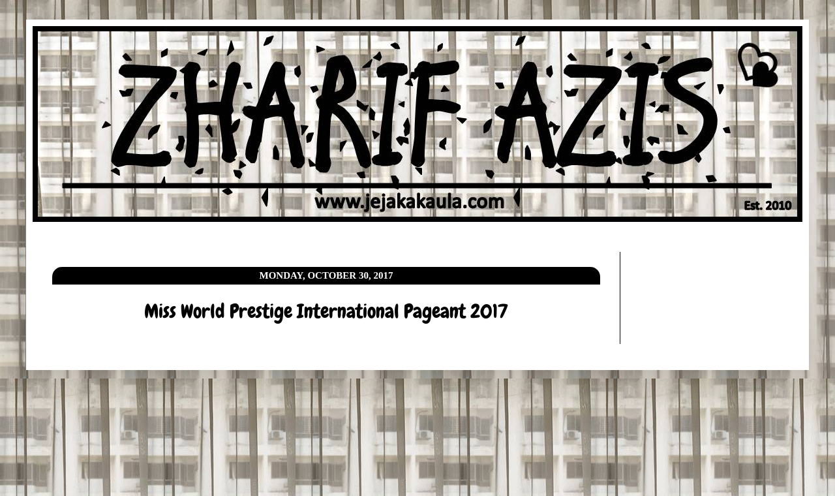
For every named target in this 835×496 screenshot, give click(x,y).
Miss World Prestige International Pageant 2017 (326, 311)
